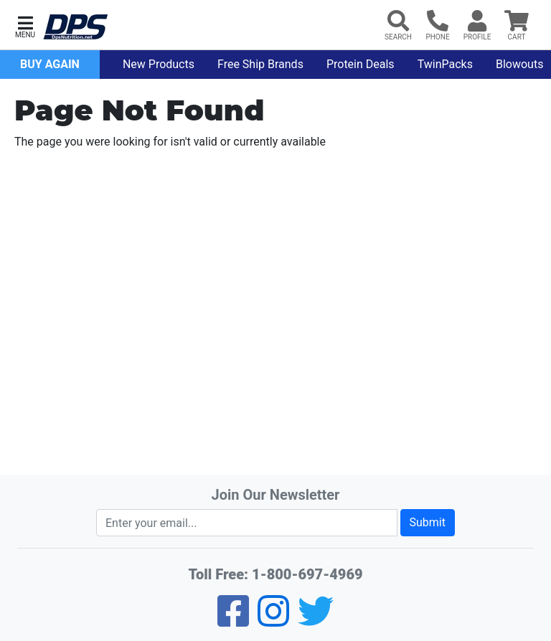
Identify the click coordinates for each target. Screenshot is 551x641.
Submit (428, 522)
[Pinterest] (273, 620)
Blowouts (519, 64)
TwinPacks (445, 64)
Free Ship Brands (260, 64)
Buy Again (50, 64)
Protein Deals (360, 64)
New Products (158, 64)
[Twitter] (315, 620)
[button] (25, 25)
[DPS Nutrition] (75, 27)
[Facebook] (233, 620)
